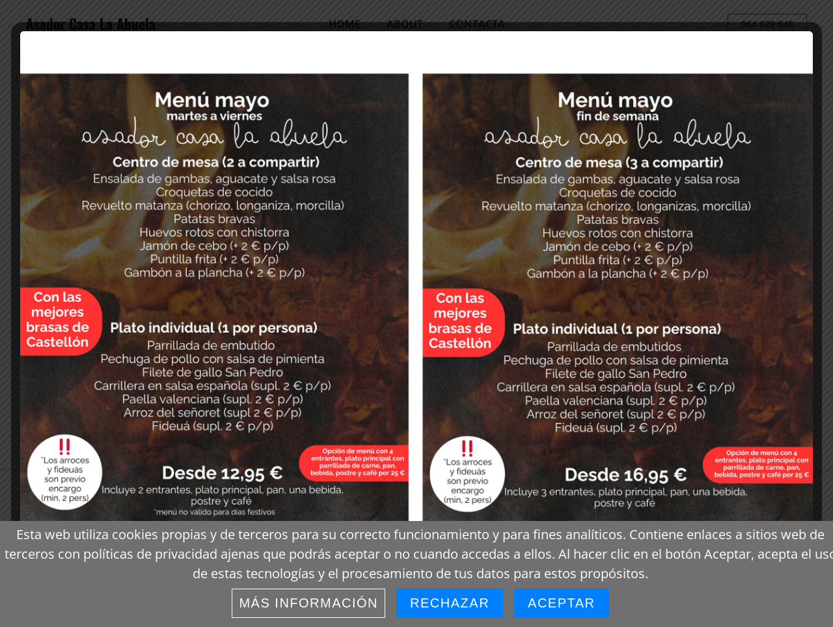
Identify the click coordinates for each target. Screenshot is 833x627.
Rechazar (449, 603)
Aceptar (561, 603)
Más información (308, 603)
